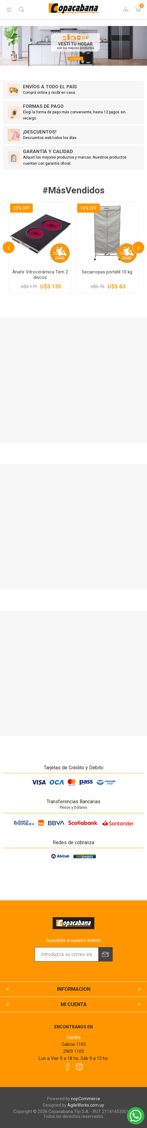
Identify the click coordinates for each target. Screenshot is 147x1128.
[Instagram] (79, 1067)
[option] (40, 247)
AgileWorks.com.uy (85, 1105)
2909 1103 (73, 1051)
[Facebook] (68, 1067)
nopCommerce (85, 1098)
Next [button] (138, 247)
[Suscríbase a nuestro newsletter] (66, 954)
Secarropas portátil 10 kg (107, 272)
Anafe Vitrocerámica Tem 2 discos (40, 274)
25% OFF (21, 208)
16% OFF (88, 208)
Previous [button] (8, 247)
